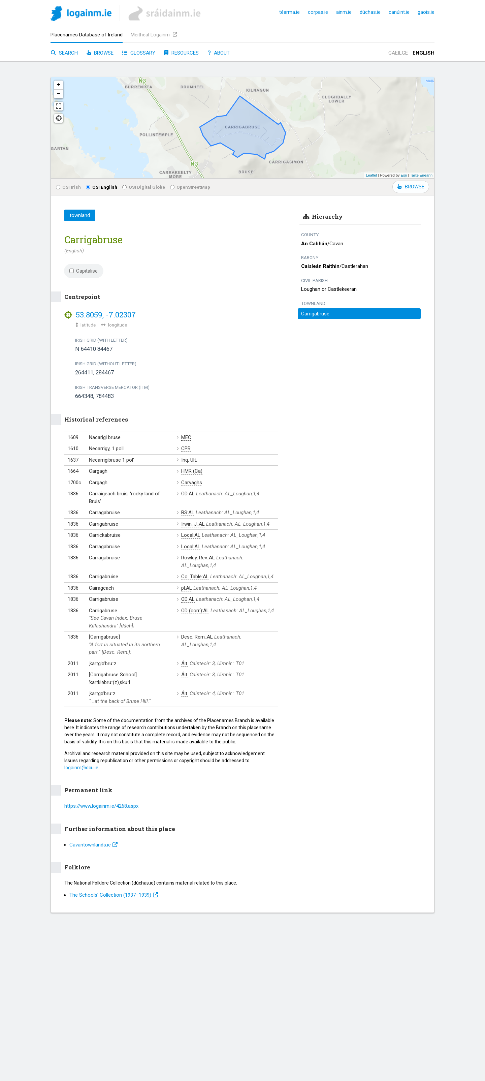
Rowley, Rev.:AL (198, 558)
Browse (100, 53)
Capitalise (83, 271)
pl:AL (186, 588)
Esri (404, 175)
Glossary (138, 53)
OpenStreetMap (190, 187)
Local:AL (190, 535)
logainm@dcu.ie (81, 767)
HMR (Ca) (191, 471)
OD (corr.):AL (195, 611)
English (423, 53)
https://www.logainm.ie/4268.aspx (101, 806)
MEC (186, 437)
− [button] (59, 94)
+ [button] (59, 85)
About (218, 53)
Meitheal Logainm (154, 35)
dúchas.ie (370, 12)
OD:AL (188, 494)
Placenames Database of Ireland (87, 35)
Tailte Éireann (421, 175)
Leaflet (371, 175)
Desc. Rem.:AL (197, 637)
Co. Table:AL (195, 577)
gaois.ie (426, 12)
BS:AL (187, 512)
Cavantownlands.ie (93, 845)
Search (64, 53)
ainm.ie (344, 12)
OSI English (101, 187)
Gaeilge (398, 53)
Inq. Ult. (189, 460)
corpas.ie (318, 12)
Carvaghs (191, 483)
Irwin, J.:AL (193, 524)
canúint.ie (399, 12)
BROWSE (410, 187)
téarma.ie (289, 12)
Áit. (184, 663)
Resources (181, 53)
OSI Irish (68, 187)
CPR (186, 448)
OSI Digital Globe (143, 187)
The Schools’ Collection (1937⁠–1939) (113, 895)
